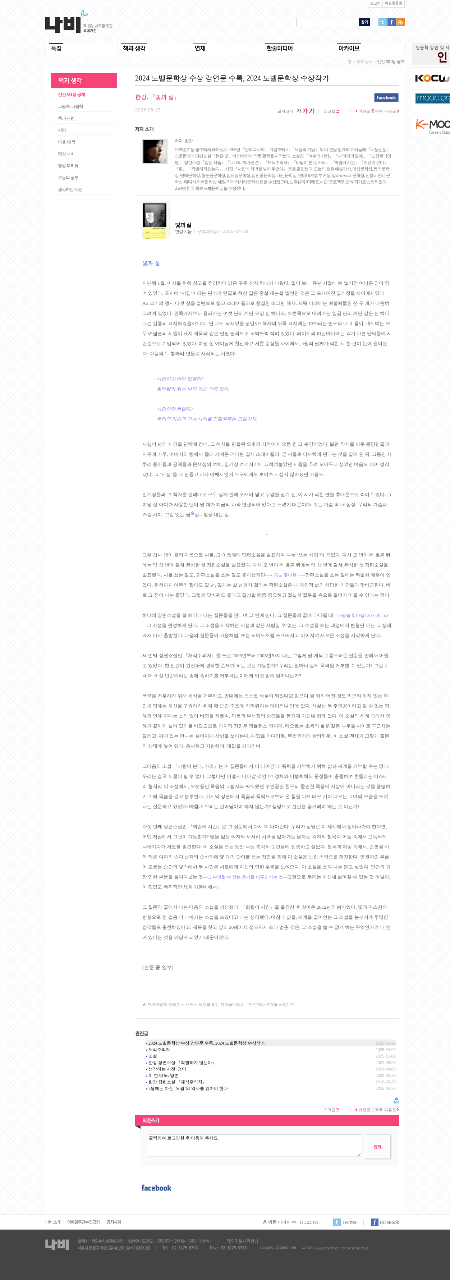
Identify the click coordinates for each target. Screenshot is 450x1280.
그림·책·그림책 (70, 106)
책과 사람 (66, 118)
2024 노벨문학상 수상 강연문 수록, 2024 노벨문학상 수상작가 (206, 1043)
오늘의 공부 (68, 177)
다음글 (391, 111)
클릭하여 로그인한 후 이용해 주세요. (254, 1145)
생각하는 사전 (70, 189)
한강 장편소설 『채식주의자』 (177, 1081)
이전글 (362, 111)
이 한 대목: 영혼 (163, 1075)
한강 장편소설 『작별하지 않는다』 (182, 1062)
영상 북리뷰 (68, 165)
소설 (152, 1056)
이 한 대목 (66, 141)
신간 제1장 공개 (71, 94)
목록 (377, 111)
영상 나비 (66, 153)
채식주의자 (159, 1049)
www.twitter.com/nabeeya (341, 1248)
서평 (62, 130)
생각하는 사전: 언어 (167, 1069)
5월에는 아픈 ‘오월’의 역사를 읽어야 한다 (188, 1088)
